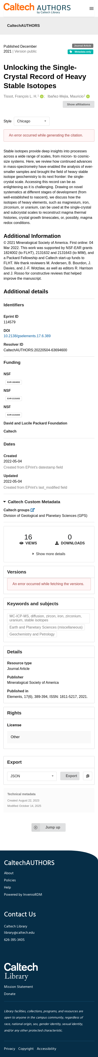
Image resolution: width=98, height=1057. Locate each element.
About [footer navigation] (9, 873)
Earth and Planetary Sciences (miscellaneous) (46, 627)
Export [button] (71, 776)
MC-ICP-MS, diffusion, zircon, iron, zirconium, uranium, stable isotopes (46, 618)
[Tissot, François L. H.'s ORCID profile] (41, 96)
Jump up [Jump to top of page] (45, 827)
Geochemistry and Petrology (32, 634)
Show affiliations (78, 104)
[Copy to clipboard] (87, 776)
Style (8, 121)
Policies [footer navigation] (10, 880)
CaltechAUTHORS (23, 25)
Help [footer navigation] (7, 888)
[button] (49, 737)
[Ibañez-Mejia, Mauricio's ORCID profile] (87, 96)
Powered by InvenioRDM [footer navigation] (23, 895)
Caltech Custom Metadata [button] (32, 501)
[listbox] (32, 121)
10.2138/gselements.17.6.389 (27, 336)
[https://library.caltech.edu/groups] (34, 510)
